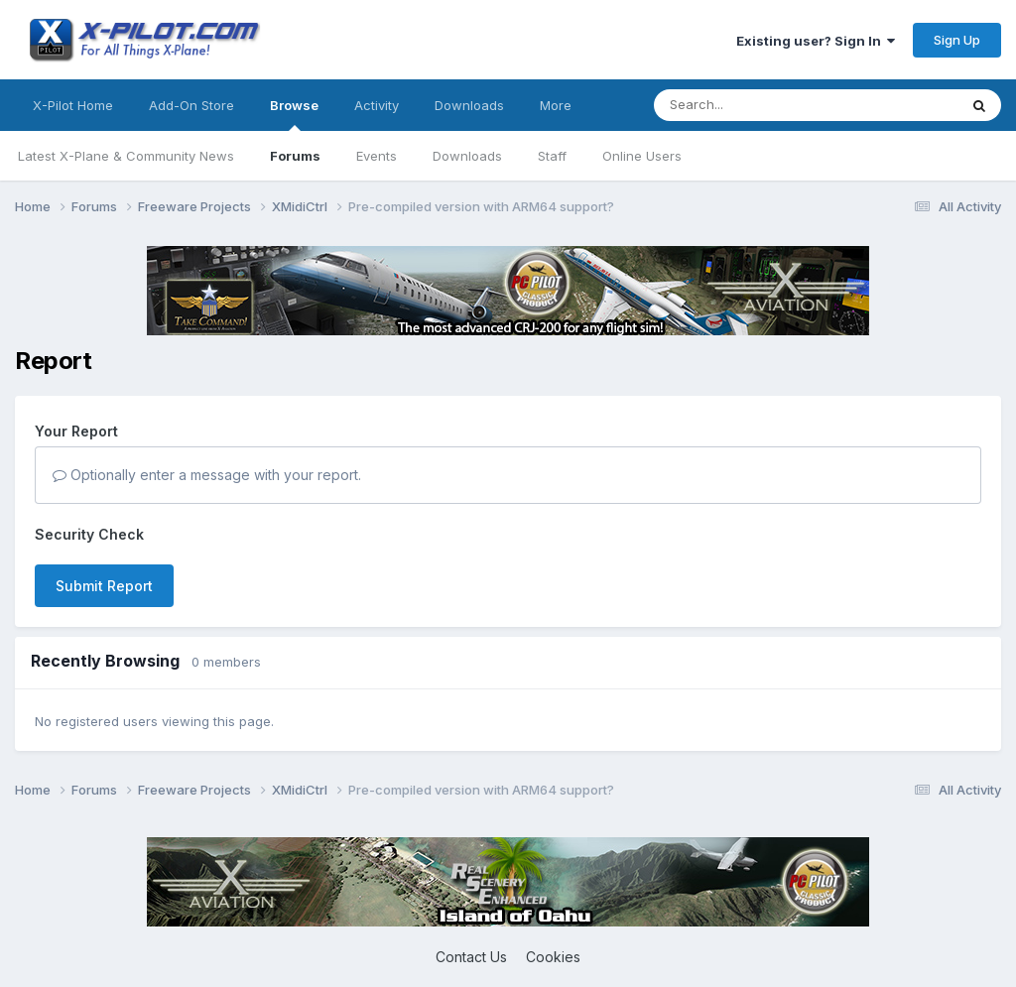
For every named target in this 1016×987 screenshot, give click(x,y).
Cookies (553, 956)
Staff (552, 156)
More (556, 105)
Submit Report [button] (104, 585)
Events (376, 156)
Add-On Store (191, 105)
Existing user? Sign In (815, 41)
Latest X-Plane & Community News (126, 156)
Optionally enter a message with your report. (207, 474)
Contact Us (471, 956)
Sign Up (957, 40)
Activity (376, 105)
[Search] (766, 105)
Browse (294, 114)
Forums (295, 156)
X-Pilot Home (73, 105)
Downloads (467, 156)
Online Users (642, 156)
